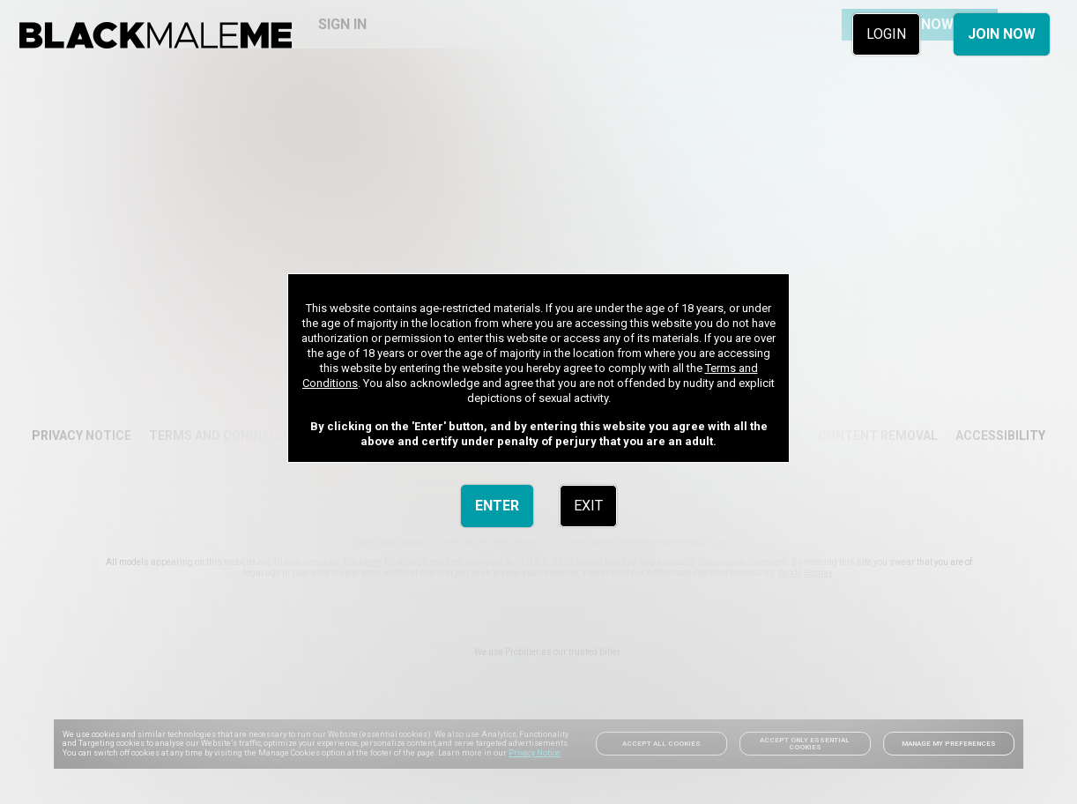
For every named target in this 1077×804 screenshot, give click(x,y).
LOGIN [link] (886, 34)
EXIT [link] (588, 505)
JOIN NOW (1002, 34)
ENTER (497, 505)
